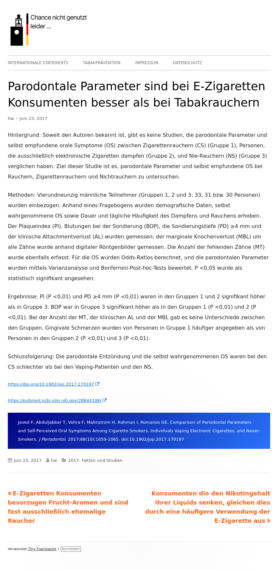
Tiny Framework (42, 549)
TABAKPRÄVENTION (102, 63)
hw (11, 118)
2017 (73, 460)
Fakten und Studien (102, 460)
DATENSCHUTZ (187, 63)
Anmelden (71, 549)
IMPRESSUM (146, 63)
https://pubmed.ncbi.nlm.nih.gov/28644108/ (57, 400)
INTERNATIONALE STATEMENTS (38, 63)
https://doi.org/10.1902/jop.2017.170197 (54, 384)
